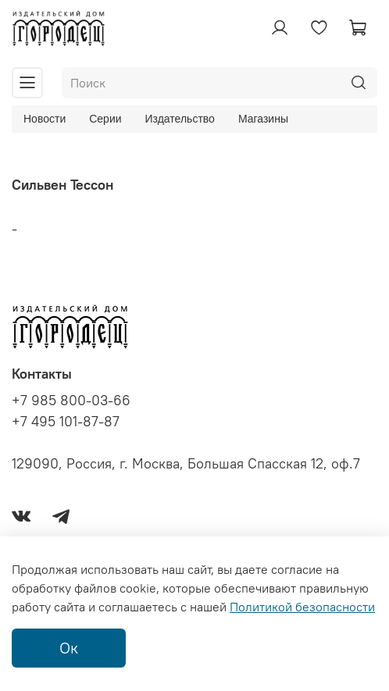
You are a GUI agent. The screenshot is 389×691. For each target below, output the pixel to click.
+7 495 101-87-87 (66, 421)
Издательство (180, 118)
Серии (105, 118)
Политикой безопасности (302, 606)
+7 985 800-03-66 (71, 400)
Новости (44, 118)
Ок (68, 647)
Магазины (263, 118)
